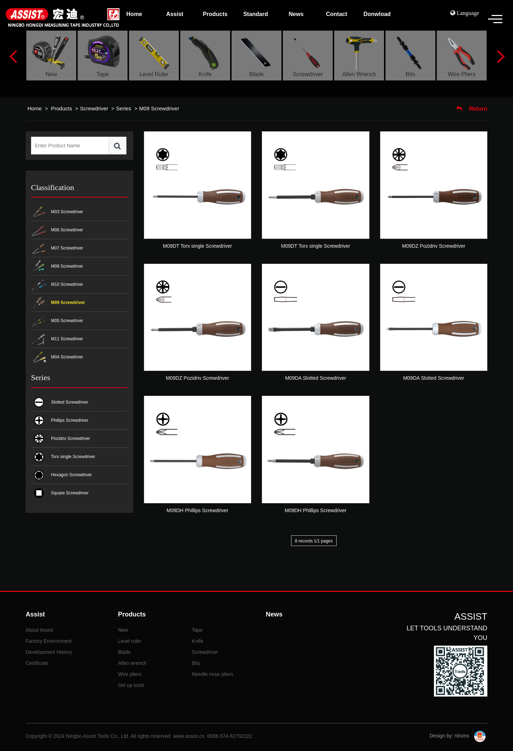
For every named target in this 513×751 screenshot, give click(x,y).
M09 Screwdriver (159, 108)
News (274, 614)
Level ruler (129, 641)
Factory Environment (49, 641)
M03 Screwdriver (57, 212)
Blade (124, 652)
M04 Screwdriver (57, 358)
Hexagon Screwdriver (61, 475)
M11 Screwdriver (57, 339)
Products (62, 108)
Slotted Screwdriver (59, 402)
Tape (197, 630)
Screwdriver (94, 108)
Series (123, 108)
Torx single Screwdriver (63, 457)
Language (467, 13)
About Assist (39, 630)
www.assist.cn (188, 736)
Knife (197, 641)
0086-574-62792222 (229, 736)
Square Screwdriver (60, 493)
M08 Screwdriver (57, 267)
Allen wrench (132, 663)
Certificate (37, 663)
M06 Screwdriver (57, 230)
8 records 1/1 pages (314, 541)
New (123, 630)
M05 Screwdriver (57, 321)
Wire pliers (129, 674)
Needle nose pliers (212, 674)
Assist (35, 614)
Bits (196, 663)
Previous (13, 55)
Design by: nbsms (450, 736)
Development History (49, 652)
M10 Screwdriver (57, 285)
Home (34, 108)
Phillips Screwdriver (59, 421)
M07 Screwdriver (57, 249)
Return (471, 109)
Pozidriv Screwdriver (60, 439)
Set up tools (131, 685)
